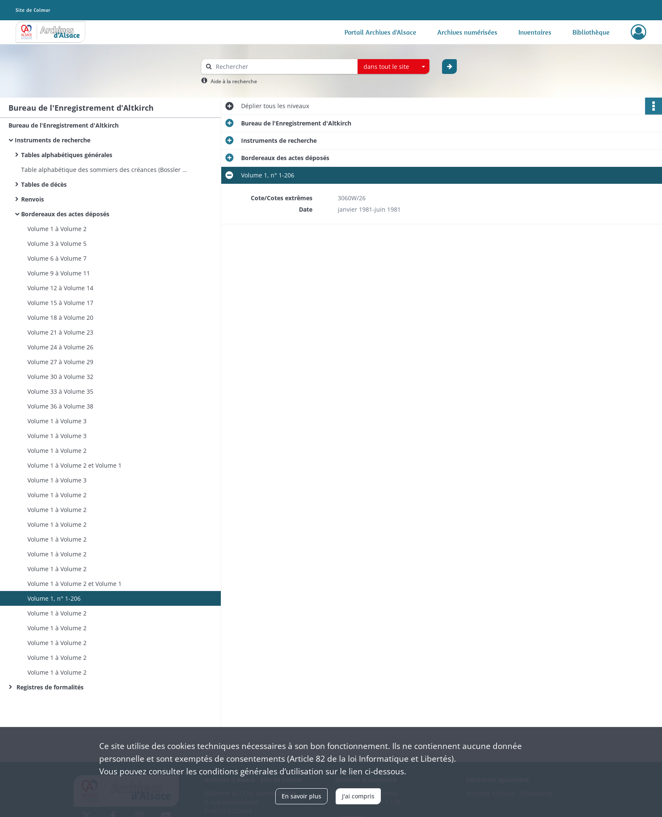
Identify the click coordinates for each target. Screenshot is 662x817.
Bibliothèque (591, 32)
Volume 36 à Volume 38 (60, 406)
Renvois (32, 199)
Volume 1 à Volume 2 (57, 229)
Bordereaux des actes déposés (65, 214)
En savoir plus (301, 796)
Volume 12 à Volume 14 (60, 288)
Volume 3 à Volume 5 (57, 244)
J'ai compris (358, 796)
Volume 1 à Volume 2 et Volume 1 (74, 465)
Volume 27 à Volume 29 (60, 362)
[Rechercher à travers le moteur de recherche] (284, 66)
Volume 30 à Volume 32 (60, 377)
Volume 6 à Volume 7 (57, 258)
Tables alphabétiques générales (66, 155)
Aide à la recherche (234, 81)
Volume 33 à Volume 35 (60, 391)
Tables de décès (44, 184)
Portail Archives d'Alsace (380, 32)
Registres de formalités (49, 687)
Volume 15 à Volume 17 (60, 303)
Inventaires (534, 32)
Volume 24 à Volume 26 (60, 347)
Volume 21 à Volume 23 (60, 332)
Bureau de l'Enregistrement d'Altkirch (63, 125)
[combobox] (393, 66)
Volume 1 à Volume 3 (57, 421)
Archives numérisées (467, 32)
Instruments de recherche (52, 140)
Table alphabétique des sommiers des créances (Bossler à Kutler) (105, 170)
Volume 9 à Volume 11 (58, 273)
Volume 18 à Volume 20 (60, 317)
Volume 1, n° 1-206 (54, 598)
